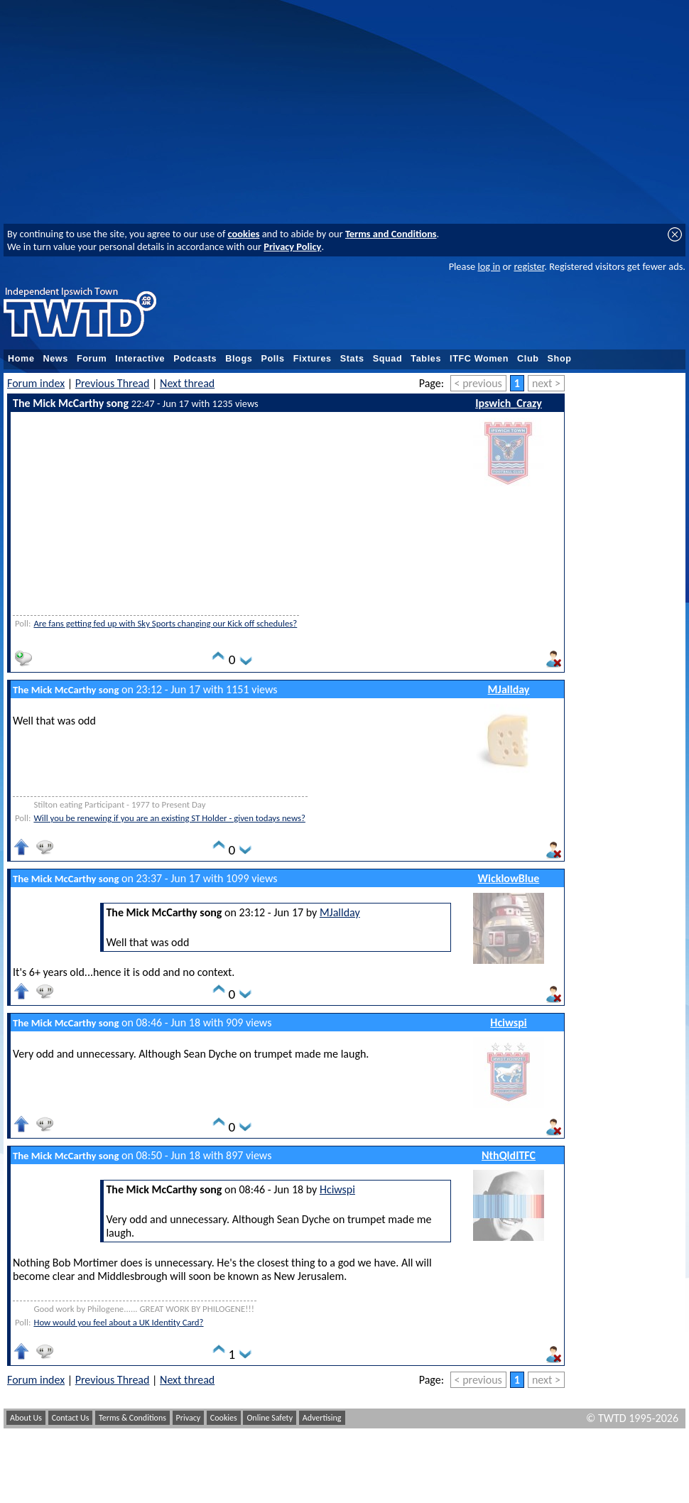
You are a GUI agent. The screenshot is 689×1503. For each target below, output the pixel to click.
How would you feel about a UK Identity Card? (118, 1322)
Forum (92, 359)
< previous (478, 383)
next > (546, 383)
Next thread (187, 383)
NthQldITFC (509, 1155)
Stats (352, 359)
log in (488, 266)
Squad (388, 359)
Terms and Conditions (391, 233)
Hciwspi (508, 1022)
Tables (426, 359)
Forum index (36, 383)
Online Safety (269, 1418)
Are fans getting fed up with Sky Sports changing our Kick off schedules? (165, 623)
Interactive (140, 359)
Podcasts (195, 359)
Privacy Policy (292, 246)
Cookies (223, 1418)
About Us (26, 1418)
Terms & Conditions (132, 1418)
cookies (244, 233)
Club (528, 359)
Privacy (188, 1418)
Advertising (322, 1418)
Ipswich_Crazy (508, 403)
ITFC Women (479, 359)
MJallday (509, 689)
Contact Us (70, 1418)
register (529, 266)
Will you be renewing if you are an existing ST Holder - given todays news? (169, 818)
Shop (560, 359)
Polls (272, 359)
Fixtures (312, 359)
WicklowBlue (509, 878)
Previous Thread (112, 383)
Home (21, 359)
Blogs (238, 359)
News (55, 359)
